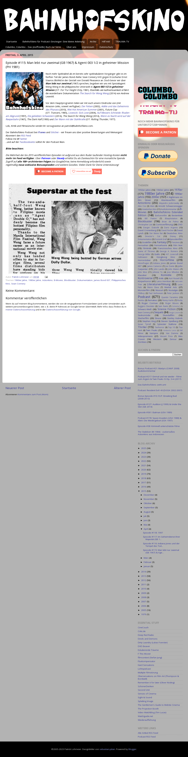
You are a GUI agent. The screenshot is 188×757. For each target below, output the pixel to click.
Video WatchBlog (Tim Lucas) (152, 712)
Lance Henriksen (164, 281)
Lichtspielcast (144, 668)
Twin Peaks (151, 330)
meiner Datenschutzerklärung (20, 309)
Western (157, 339)
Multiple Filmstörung (148, 672)
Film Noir (178, 245)
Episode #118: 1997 (153, 532)
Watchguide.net (145, 716)
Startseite (11, 41)
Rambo (141, 300)
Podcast (144, 296)
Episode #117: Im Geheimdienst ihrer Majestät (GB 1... (161, 538)
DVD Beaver (144, 646)
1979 (144, 614)
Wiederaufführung (147, 720)
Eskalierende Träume (148, 650)
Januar (147, 566)
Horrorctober (144, 260)
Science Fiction (167, 309)
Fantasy (161, 242)
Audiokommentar (169, 209)
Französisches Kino (168, 248)
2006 (144, 605)
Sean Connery (18, 283)
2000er (155, 197)
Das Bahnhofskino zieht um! (152, 384)
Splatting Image (145, 701)
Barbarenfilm (161, 215)
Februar (148, 562)
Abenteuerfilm (168, 200)
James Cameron (154, 266)
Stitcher (55, 132)
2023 (144, 456)
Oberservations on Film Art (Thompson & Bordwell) (158, 677)
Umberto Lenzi (169, 330)
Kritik (161, 278)
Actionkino (47, 280)
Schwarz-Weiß (145, 309)
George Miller (144, 254)
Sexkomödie (144, 315)
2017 (144, 482)
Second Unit (144, 689)
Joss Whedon (173, 272)
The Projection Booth (148, 708)
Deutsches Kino (175, 233)
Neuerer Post (14, 388)
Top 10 (171, 327)
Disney (173, 236)
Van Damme (172, 333)
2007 (144, 601)
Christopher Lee (145, 224)
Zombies (142, 342)
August (147, 511)
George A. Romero (169, 251)
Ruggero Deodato (146, 306)
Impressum (88, 46)
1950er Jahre (144, 190)
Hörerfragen (143, 263)
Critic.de (142, 631)
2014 (144, 571)
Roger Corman (150, 303)
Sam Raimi (163, 306)
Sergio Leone (174, 312)
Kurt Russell (174, 278)
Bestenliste (177, 215)
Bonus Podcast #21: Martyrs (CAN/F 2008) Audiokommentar (158, 369)
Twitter (23, 138)
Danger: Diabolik (151, 227)
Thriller (142, 327)
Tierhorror (159, 327)
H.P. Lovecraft (172, 254)
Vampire (154, 333)
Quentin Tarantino (169, 297)
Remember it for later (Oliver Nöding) (156, 682)
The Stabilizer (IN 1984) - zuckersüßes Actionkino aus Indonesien (156, 433)
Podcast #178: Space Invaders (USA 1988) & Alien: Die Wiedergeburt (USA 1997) (159, 419)
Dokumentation (85, 280)
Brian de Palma (170, 221)
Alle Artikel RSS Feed (148, 733)
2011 (144, 584)
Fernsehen (143, 245)
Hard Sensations (146, 665)
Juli (145, 516)
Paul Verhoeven (156, 293)
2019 (144, 473)
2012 (144, 580)
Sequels (158, 312)
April (146, 529)
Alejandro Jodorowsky (169, 203)
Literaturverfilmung (158, 284)
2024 (144, 452)
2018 (144, 478)
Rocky (180, 300)
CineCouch (143, 627)
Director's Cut (152, 236)
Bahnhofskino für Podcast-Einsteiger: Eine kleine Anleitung (53, 41)
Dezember (149, 494)
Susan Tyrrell (144, 324)
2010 (144, 588)
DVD (180, 224)
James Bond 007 (102, 280)
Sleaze (158, 318)
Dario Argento (171, 227)
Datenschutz (106, 46)
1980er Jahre (34, 280)
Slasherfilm (143, 318)
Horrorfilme (167, 260)
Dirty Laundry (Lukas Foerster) (153, 642)
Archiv (93, 41)
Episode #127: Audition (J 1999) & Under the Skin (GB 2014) (159, 405)
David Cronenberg (147, 230)
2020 (144, 469)
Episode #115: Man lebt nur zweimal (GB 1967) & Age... (161, 551)
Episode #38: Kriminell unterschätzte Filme (159, 426)
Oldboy (141, 293)
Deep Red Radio (146, 635)
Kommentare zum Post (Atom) (33, 394)
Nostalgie (173, 290)
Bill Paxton (151, 218)
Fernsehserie (160, 245)
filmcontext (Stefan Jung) (150, 657)
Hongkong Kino (166, 257)
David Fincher (167, 230)
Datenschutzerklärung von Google (63, 309)
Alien (152, 206)
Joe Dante (169, 266)
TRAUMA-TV (122, 41)
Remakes (152, 300)
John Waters (173, 269)
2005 (144, 610)
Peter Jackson (173, 293)
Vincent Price (166, 336)
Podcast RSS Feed (147, 736)
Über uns (71, 46)
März (146, 557)
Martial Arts (170, 287)
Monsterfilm (144, 290)
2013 (144, 576)
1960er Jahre (20, 280)
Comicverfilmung (164, 224)
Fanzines (176, 242)
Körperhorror (144, 281)
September (149, 507)
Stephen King (149, 321)
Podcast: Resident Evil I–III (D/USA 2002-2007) (160, 390)
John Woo (142, 272)
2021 (144, 465)
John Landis (159, 269)
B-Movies (58, 280)
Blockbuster (70, 280)
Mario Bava (153, 287)
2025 (144, 448)
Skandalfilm (168, 315)
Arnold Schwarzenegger (170, 206)
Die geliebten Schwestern (41, 115)
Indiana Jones (159, 263)
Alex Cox (142, 206)
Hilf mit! (106, 41)
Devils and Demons (147, 638)
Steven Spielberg (169, 321)
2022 (144, 461)
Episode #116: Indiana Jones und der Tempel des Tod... (161, 544)
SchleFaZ (176, 306)
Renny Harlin (168, 300)
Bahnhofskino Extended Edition (160, 213)
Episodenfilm (176, 239)
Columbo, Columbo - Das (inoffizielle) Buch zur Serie (33, 46)
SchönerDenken (146, 686)
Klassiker (142, 275)
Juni (146, 520)
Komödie (166, 275)
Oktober (148, 503)
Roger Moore (172, 303)
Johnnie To (158, 272)
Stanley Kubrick (175, 318)
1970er (178, 189)
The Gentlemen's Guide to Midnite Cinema (159, 704)
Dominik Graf (161, 239)
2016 (144, 486)
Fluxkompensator (146, 661)
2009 (144, 593)
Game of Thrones (146, 251)
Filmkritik (147, 248)
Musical (159, 290)
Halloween (142, 257)
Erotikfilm (147, 242)
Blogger (132, 749)
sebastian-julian (107, 749)
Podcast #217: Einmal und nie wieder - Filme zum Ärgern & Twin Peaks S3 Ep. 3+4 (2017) (160, 377)
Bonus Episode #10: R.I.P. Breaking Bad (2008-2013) (157, 397)
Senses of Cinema (147, 693)
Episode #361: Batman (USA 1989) (155, 412)
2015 (144, 491)
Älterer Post (122, 388)
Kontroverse (145, 278)
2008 (144, 597)
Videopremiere (145, 336)
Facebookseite (27, 141)
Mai (146, 524)
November (149, 499)
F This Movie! (144, 653)
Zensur (173, 339)
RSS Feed (26, 135)
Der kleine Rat (156, 233)
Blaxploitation (171, 218)
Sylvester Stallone (167, 324)
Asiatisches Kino (149, 209)
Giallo (157, 254)
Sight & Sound (145, 697)
